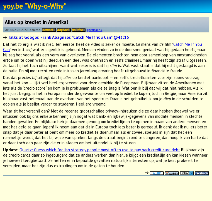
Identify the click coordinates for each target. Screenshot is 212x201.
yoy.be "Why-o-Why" (35, 6)
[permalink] (95, 30)
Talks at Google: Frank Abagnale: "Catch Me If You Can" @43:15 (68, 37)
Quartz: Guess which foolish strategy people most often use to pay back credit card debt (100, 149)
